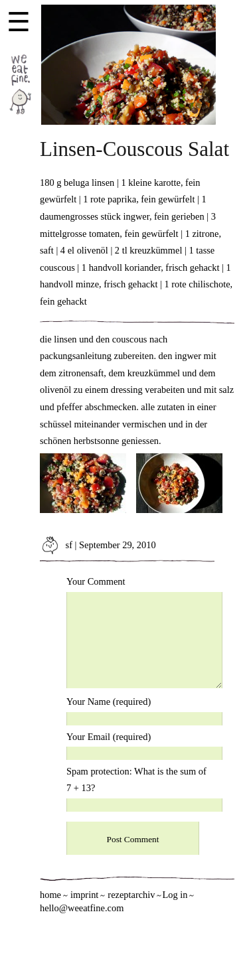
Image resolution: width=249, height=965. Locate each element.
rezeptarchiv (131, 894)
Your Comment (95, 581)
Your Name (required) (108, 701)
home (50, 894)
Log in (174, 894)
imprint (84, 894)
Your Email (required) (108, 736)
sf (56, 545)
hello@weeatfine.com (82, 908)
